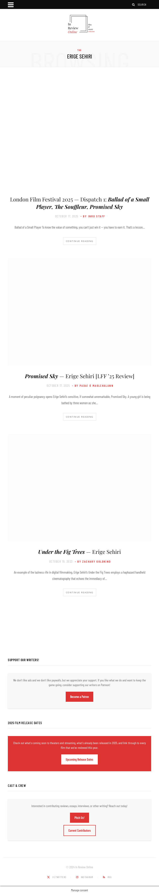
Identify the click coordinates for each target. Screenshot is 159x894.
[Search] (133, 4)
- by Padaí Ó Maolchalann (92, 385)
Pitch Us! (79, 818)
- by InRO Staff (93, 216)
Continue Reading (79, 241)
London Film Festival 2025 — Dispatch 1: (79, 203)
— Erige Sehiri (79, 551)
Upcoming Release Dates (79, 759)
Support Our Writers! (23, 660)
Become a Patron (79, 697)
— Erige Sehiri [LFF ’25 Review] (79, 376)
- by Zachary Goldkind (93, 561)
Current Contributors (79, 830)
